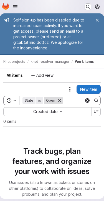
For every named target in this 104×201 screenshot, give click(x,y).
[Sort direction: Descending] (96, 111)
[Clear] (87, 100)
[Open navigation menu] (15, 6)
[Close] (97, 20)
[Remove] (59, 100)
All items (15, 75)
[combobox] (47, 111)
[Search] (96, 100)
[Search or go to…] (88, 6)
